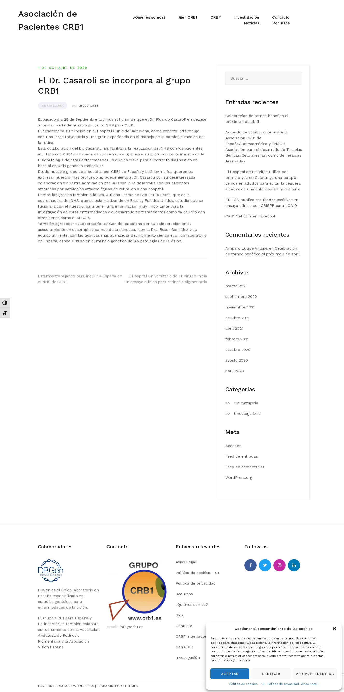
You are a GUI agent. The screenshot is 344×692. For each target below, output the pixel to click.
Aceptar (230, 674)
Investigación (246, 17)
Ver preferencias (315, 674)
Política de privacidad (283, 683)
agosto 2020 (236, 360)
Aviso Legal (309, 683)
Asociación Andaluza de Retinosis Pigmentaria (69, 635)
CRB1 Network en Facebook (250, 216)
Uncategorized (247, 413)
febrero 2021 (237, 339)
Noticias (251, 23)
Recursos (281, 23)
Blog (180, 615)
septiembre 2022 (241, 296)
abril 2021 (234, 328)
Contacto (281, 17)
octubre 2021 (237, 317)
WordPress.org (238, 477)
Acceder (233, 445)
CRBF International (193, 636)
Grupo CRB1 (88, 105)
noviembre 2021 (240, 307)
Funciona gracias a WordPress (66, 686)
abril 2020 (234, 371)
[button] (334, 628)
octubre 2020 (238, 349)
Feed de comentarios (245, 467)
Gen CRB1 (188, 17)
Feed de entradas (241, 456)
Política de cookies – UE (247, 683)
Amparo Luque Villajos (246, 248)
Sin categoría (53, 105)
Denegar (271, 674)
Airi (111, 686)
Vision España (51, 647)
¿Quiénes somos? (149, 17)
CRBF (215, 17)
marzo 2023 (236, 286)
